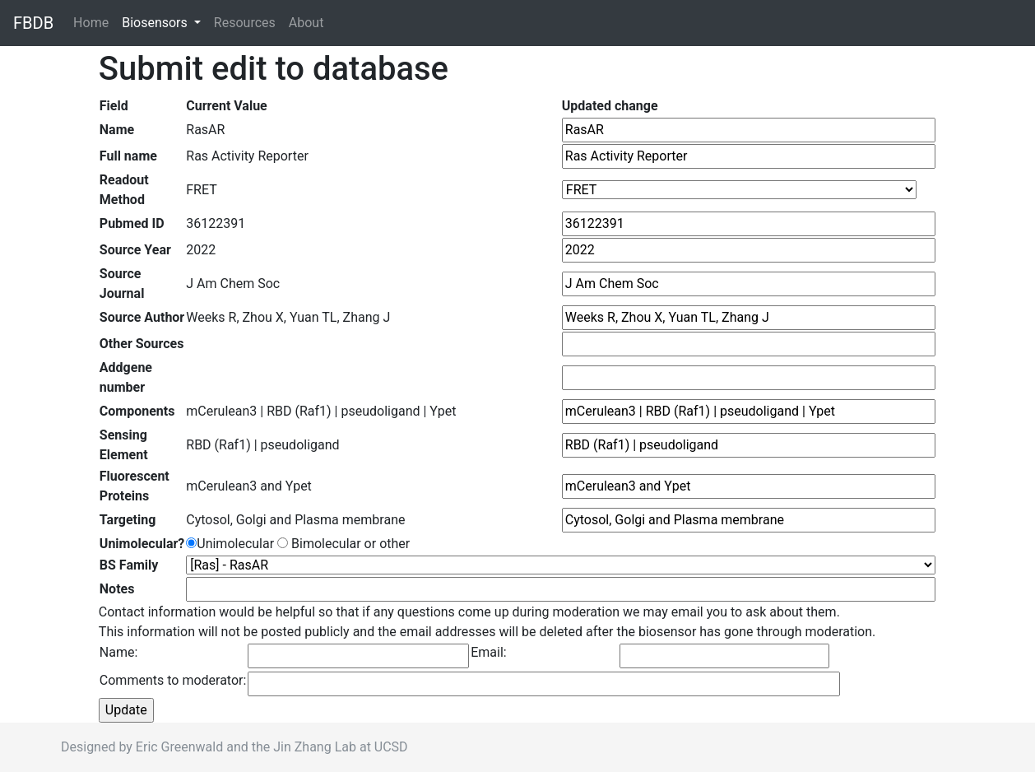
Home (94, 21)
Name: (119, 652)
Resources (245, 22)
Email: (488, 652)
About (306, 22)
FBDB (33, 23)
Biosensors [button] (156, 22)
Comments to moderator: (173, 680)
